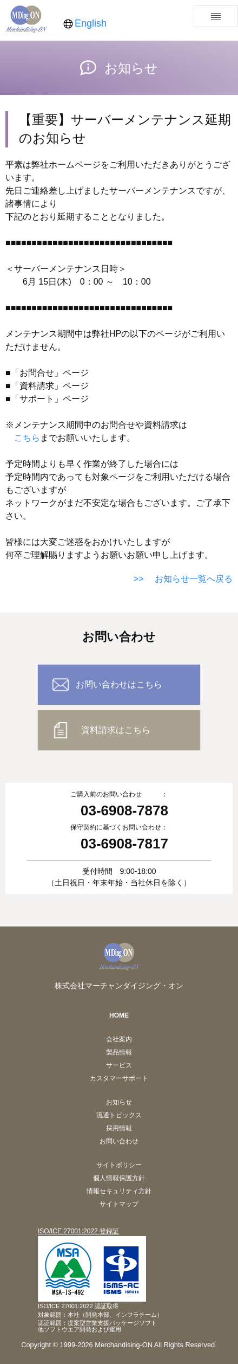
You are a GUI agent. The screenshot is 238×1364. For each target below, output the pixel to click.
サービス (119, 1065)
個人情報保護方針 (119, 1178)
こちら (27, 437)
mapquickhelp (64, 1357)
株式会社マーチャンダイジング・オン (119, 985)
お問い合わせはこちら (119, 684)
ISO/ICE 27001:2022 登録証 (78, 1231)
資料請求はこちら (115, 730)
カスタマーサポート (119, 1078)
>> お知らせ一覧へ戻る (183, 578)
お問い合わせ (119, 1141)
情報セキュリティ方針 (119, 1191)
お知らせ (119, 1102)
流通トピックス (119, 1115)
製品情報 (119, 1052)
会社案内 (119, 1039)
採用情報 (119, 1128)
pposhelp (17, 1357)
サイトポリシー (119, 1165)
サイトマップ (119, 1204)
